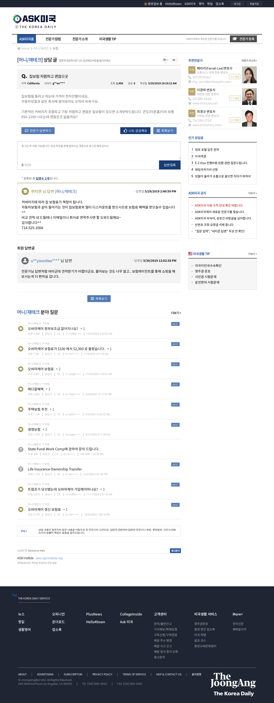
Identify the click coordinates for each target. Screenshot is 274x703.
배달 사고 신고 (163, 646)
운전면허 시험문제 (207, 282)
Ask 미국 (126, 621)
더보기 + (176, 313)
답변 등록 (170, 165)
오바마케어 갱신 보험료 (44, 509)
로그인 (237, 3)
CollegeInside (131, 614)
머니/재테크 (41, 48)
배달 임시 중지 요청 (166, 651)
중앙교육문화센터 (205, 646)
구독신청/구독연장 (165, 635)
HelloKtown (173, 4)
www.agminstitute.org (49, 558)
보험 (55, 48)
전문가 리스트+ (249, 60)
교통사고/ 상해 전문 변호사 (212, 72)
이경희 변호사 (206, 90)
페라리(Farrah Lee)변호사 (214, 68)
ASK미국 (190, 4)
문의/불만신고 (163, 623)
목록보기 (165, 130)
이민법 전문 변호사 (208, 94)
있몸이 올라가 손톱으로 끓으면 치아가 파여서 (223, 176)
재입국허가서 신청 (206, 169)
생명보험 (34, 429)
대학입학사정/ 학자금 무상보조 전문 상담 (37, 562)
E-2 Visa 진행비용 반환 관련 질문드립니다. (221, 163)
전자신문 (238, 623)
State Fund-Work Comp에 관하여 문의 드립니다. (63, 448)
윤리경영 (196, 674)
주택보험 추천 (38, 409)
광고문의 (159, 657)
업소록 (220, 4)
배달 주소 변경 (163, 640)
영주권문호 (201, 623)
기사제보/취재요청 (165, 629)
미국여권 (200, 156)
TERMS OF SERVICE (135, 674)
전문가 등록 (243, 38)
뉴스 (21, 614)
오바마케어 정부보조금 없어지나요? (53, 328)
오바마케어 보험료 (41, 368)
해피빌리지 (239, 629)
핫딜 (210, 4)
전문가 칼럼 (53, 38)
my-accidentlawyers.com (209, 82)
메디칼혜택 (36, 389)
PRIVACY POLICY (102, 674)
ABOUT (22, 674)
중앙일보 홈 (153, 4)
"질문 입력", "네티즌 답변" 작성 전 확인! (220, 231)
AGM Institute (25, 558)
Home (23, 48)
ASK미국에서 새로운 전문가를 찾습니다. (220, 212)
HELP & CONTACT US (169, 674)
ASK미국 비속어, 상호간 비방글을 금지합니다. (223, 218)
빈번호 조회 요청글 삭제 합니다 (214, 224)
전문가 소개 (79, 38)
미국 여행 (200, 635)
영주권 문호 (202, 271)
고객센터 (160, 614)
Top (14, 595)
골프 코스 (200, 640)
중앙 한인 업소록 (204, 629)
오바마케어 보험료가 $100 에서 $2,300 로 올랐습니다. (66, 348)
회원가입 (254, 3)
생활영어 (24, 629)
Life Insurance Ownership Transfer (55, 469)
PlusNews (94, 614)
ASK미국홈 (26, 38)
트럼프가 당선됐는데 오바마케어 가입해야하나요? (63, 489)
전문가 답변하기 (38, 130)
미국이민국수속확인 (208, 265)
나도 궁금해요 (135, 130)
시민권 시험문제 (205, 276)
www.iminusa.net (203, 103)
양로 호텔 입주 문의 (207, 149)
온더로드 (58, 621)
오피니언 (58, 614)
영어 (201, 4)
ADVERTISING (45, 674)
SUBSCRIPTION (73, 674)
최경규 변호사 (206, 111)
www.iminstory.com (205, 125)
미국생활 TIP (107, 38)
